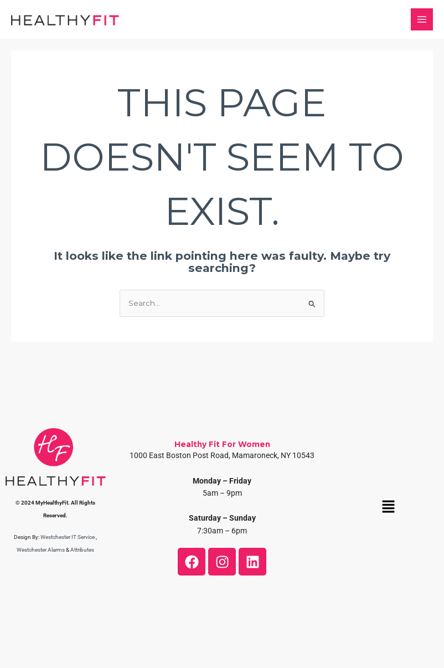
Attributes (82, 550)
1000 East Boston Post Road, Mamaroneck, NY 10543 (222, 455)
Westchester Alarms (41, 550)
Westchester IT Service (67, 537)
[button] (389, 507)
